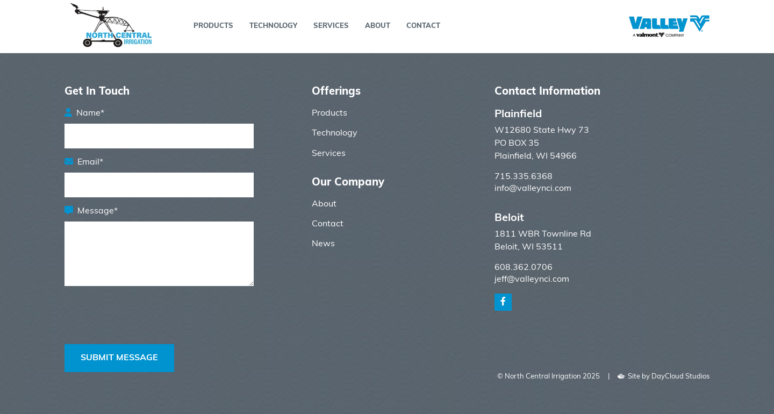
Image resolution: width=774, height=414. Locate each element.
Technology (273, 26)
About (377, 26)
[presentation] (146, 334)
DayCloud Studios (680, 376)
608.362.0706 (523, 267)
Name (90, 113)
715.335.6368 (523, 177)
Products (213, 26)
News (323, 244)
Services (331, 26)
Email (90, 162)
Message (97, 211)
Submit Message (119, 358)
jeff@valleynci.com (531, 279)
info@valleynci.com (532, 188)
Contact (423, 26)
